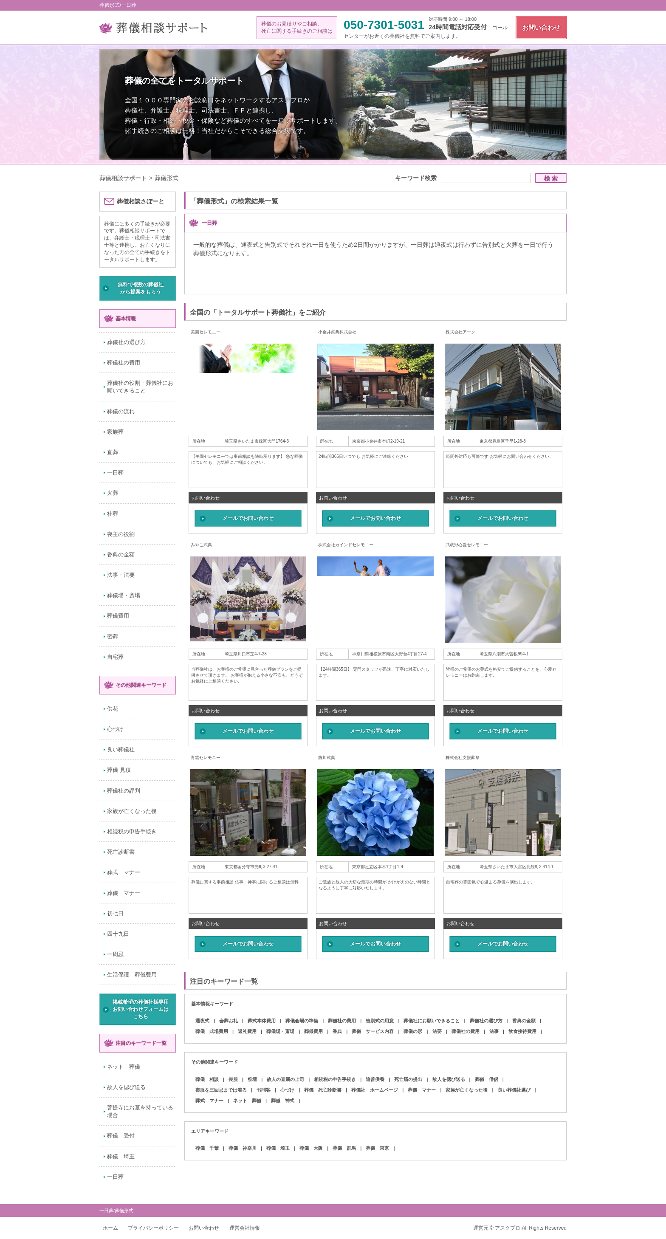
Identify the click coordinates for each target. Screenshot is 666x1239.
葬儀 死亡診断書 (322, 1089)
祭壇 (252, 1079)
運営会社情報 (244, 1228)
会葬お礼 (228, 1020)
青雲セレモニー (205, 757)
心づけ (115, 729)
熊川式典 (326, 757)
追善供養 (375, 1079)
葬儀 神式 (282, 1100)
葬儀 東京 (377, 1148)
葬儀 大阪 (311, 1148)
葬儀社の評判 (123, 790)
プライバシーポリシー (153, 1228)
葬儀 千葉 (207, 1148)
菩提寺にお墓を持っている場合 (140, 1111)
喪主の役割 (121, 534)
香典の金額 (121, 554)
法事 (494, 1031)
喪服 (233, 1079)
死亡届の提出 (408, 1079)
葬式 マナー (123, 872)
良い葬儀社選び (514, 1089)
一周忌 (115, 954)
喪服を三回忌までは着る (221, 1089)
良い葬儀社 (121, 749)
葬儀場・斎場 (123, 595)
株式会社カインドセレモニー (345, 544)
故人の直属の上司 (285, 1079)
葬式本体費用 (262, 1020)
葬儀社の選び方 (126, 342)
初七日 (115, 913)
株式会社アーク (460, 332)
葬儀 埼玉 (121, 1156)
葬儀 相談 (207, 1079)
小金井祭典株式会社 (337, 332)
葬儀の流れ (121, 411)
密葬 (112, 636)
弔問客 (264, 1089)
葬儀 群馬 (344, 1148)
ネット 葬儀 (123, 1067)
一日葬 (115, 472)
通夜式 (202, 1020)
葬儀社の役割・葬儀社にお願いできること (140, 387)
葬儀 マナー (123, 893)
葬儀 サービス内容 (373, 1031)
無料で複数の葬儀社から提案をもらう (141, 288)
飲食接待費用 (522, 1031)
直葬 (112, 452)
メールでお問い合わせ (248, 518)
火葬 (112, 493)
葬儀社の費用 (123, 362)
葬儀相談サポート (123, 178)
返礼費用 (247, 1031)
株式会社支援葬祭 (463, 757)
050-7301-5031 (384, 25)
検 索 (551, 178)
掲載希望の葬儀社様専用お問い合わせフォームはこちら (141, 1009)
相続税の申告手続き (132, 831)
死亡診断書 (121, 852)
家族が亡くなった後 (132, 811)
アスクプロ (507, 1228)
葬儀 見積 (119, 770)
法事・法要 (121, 575)
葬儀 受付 (121, 1135)
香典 (337, 1031)
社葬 (112, 514)
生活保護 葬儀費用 (132, 974)
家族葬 (115, 432)
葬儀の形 (413, 1031)
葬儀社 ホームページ (374, 1089)
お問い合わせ (541, 27)
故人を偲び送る (126, 1087)
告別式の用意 (380, 1020)
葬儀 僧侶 (486, 1079)
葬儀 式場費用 (211, 1031)
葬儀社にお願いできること (432, 1020)
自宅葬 (115, 657)
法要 (437, 1031)
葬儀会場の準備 (301, 1020)
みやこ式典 (201, 544)
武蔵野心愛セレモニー (467, 544)
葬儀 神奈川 (243, 1148)
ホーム (110, 1228)
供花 (112, 709)
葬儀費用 (118, 615)
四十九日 (118, 934)
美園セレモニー (205, 332)
